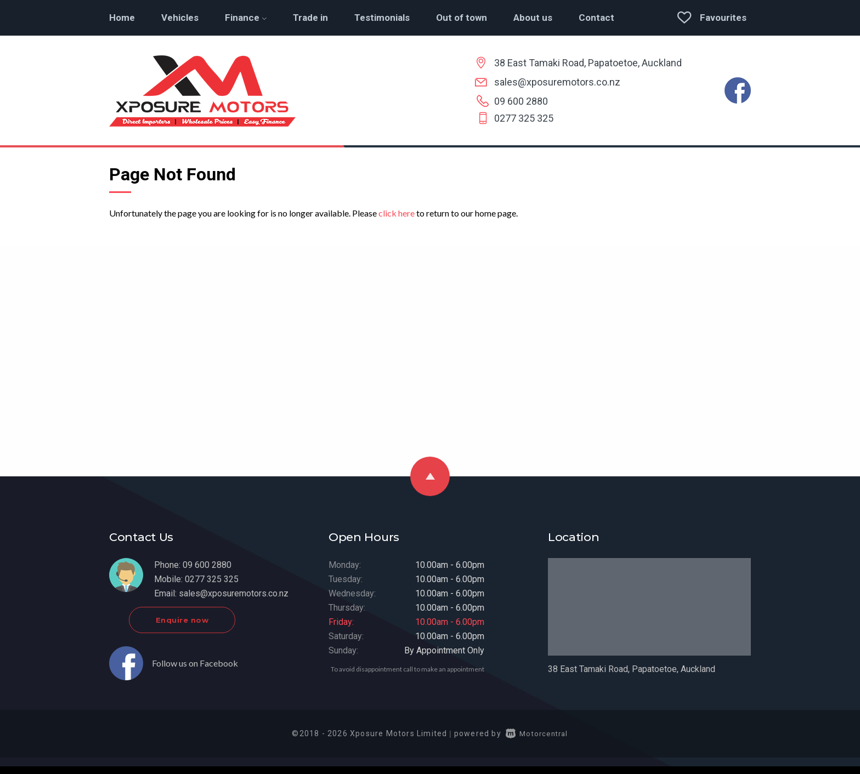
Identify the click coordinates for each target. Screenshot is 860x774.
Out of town (461, 17)
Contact (596, 17)
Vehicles (180, 17)
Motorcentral (536, 740)
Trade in (310, 17)
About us (532, 17)
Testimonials (382, 17)
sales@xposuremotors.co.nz (557, 82)
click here (396, 213)
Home (122, 17)
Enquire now (208, 627)
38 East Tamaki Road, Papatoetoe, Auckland (588, 63)
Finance (246, 17)
